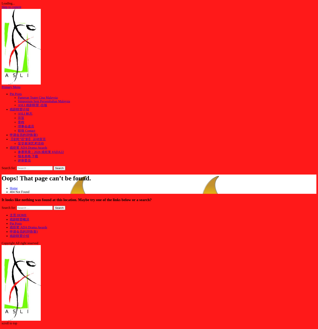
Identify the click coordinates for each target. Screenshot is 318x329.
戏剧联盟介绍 (19, 109)
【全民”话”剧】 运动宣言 (28, 139)
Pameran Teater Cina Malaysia (38, 97)
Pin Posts (16, 94)
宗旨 (21, 118)
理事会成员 (26, 126)
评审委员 (24, 160)
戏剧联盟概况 (19, 219)
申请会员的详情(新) (24, 135)
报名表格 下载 (28, 156)
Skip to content (11, 7)
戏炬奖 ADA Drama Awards (28, 147)
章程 (21, 122)
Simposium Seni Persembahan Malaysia (44, 101)
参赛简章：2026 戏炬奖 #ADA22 (41, 152)
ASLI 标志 (25, 113)
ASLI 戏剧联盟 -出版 (32, 105)
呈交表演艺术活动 (31, 143)
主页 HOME (18, 215)
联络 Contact (26, 130)
